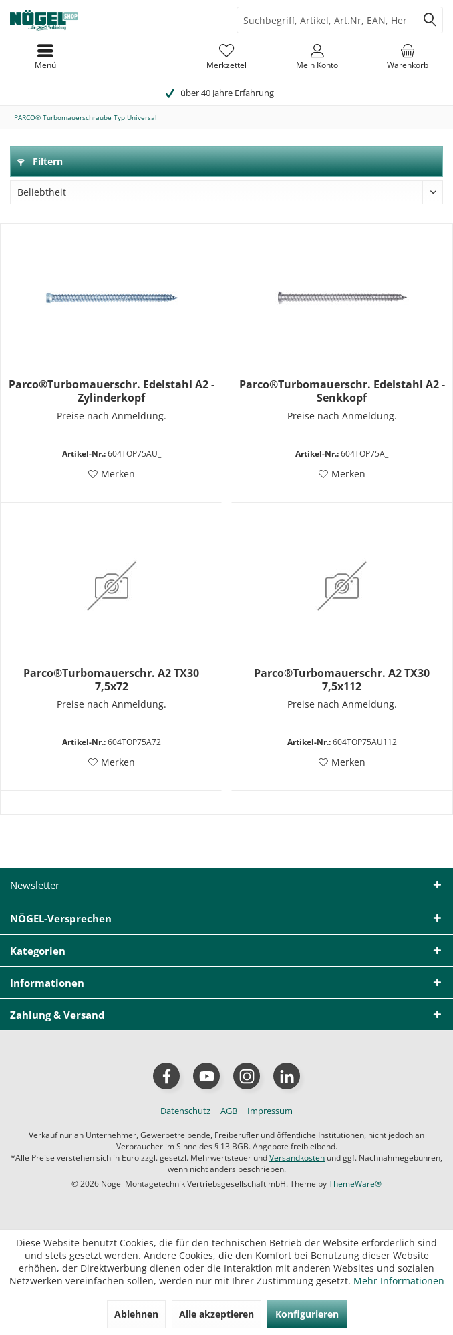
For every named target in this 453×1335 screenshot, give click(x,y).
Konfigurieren (307, 1314)
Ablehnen (136, 1314)
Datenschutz (185, 1110)
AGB (228, 1110)
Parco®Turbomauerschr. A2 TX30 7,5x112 (342, 679)
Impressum (270, 1110)
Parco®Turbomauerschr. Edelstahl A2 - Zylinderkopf (111, 391)
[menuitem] (407, 56)
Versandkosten (297, 1157)
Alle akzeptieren (216, 1314)
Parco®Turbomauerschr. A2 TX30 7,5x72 (111, 679)
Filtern (40, 161)
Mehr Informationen (398, 1280)
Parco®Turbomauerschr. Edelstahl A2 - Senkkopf (342, 391)
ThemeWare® (355, 1183)
